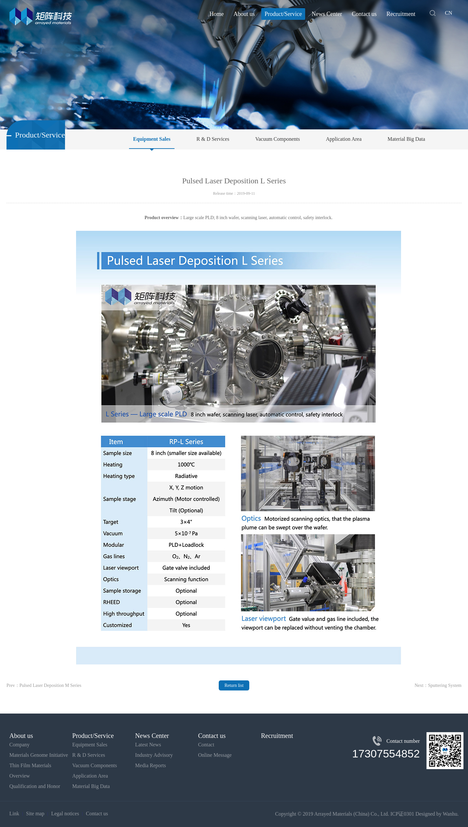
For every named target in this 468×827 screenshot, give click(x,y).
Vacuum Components (277, 139)
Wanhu (450, 814)
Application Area (344, 139)
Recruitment (400, 14)
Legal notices (65, 813)
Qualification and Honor (34, 786)
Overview (19, 776)
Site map (35, 813)
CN (448, 13)
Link (14, 813)
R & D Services (213, 139)
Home (217, 14)
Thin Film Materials (30, 765)
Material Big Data (406, 139)
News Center (327, 14)
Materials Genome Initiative (38, 755)
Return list (234, 685)
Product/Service (283, 14)
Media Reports (150, 765)
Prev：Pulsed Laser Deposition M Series (43, 685)
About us (244, 14)
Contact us (364, 14)
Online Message (215, 755)
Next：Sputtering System (438, 685)
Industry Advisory (154, 755)
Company (19, 744)
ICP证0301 (402, 814)
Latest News (148, 744)
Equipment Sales (151, 139)
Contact (206, 744)
